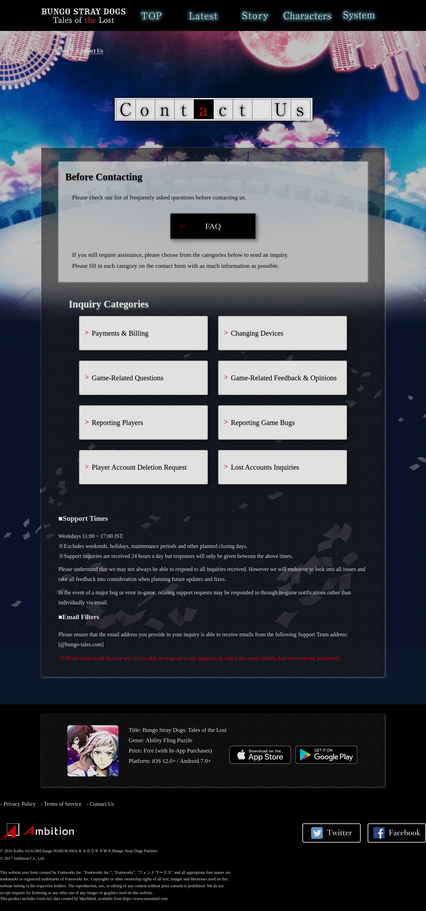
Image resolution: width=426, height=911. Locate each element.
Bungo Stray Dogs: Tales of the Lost (83, 15)
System (359, 15)
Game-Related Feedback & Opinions (284, 378)
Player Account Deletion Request (139, 467)
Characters (307, 15)
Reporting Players (117, 422)
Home (151, 15)
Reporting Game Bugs (263, 422)
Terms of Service (62, 804)
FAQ (213, 226)
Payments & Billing (120, 333)
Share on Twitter (331, 833)
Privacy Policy (19, 804)
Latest (203, 15)
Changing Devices (257, 333)
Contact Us (90, 51)
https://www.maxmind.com (145, 898)
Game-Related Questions (128, 378)
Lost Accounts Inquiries (265, 467)
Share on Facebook (397, 833)
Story (255, 15)
